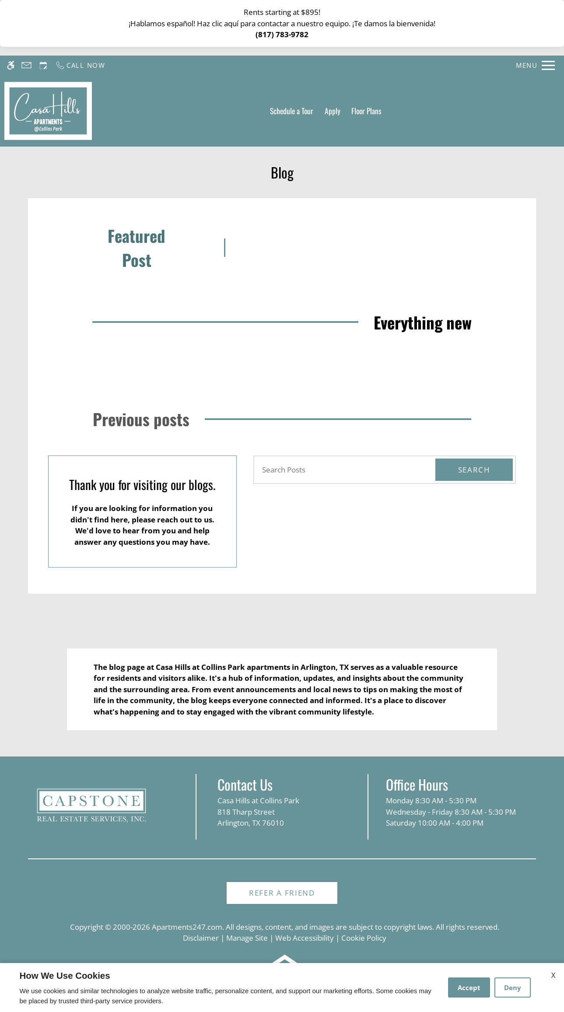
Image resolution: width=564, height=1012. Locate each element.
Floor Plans (366, 110)
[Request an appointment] (43, 65)
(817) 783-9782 (282, 34)
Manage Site (247, 938)
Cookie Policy (363, 938)
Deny (512, 987)
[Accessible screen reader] (10, 65)
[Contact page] (26, 65)
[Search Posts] (339, 470)
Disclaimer (201, 938)
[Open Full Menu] (535, 65)
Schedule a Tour (291, 110)
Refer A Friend (282, 893)
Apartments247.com (187, 927)
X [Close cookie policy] (553, 975)
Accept (469, 987)
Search (474, 470)
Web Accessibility (304, 938)
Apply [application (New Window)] (332, 110)
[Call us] (80, 65)
